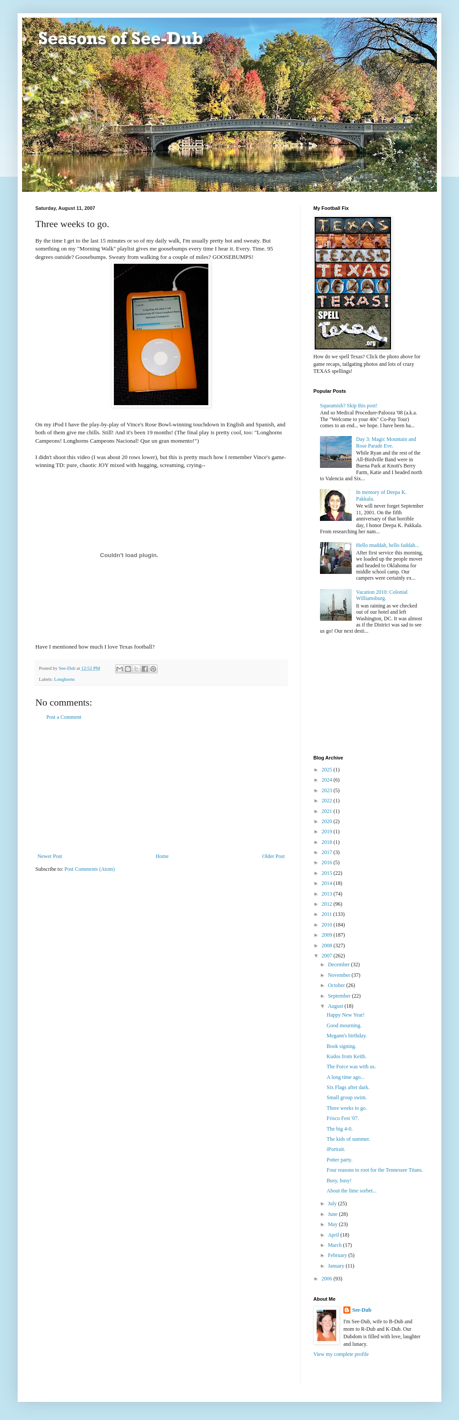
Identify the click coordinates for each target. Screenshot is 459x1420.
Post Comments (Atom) (89, 869)
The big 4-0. (340, 1129)
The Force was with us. (351, 1066)
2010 (328, 925)
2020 (328, 821)
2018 (328, 842)
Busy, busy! (339, 1180)
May (333, 1224)
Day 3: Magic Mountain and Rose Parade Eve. (386, 442)
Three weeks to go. (347, 1108)
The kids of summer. (348, 1139)
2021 (328, 811)
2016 (328, 862)
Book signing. (341, 1046)
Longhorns (64, 679)
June (333, 1214)
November (340, 975)
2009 (328, 935)
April (334, 1235)
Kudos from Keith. (346, 1056)
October (337, 985)
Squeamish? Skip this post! (348, 405)
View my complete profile (341, 1354)
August (336, 1006)
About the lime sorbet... (351, 1191)
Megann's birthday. (347, 1036)
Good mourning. (344, 1025)
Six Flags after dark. (348, 1087)
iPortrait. (336, 1149)
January (337, 1266)
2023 (328, 790)
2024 (328, 780)
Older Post (273, 856)
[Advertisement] (161, 787)
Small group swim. (347, 1097)
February (338, 1255)
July (333, 1203)
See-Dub (361, 1310)
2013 (328, 894)
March (335, 1245)
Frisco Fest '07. (343, 1118)
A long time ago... (346, 1077)
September (340, 996)
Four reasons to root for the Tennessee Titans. (375, 1170)
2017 (328, 852)
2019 (328, 831)
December (339, 964)
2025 (328, 770)
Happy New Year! (346, 1015)
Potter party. (340, 1160)
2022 (328, 800)
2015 (328, 873)
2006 (328, 1279)
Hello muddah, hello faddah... (387, 545)
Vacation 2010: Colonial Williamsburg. (382, 595)
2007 (328, 956)
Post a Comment (63, 717)
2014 (328, 883)
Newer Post (50, 856)
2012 (328, 904)
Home (162, 856)
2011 (328, 914)
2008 (328, 945)
